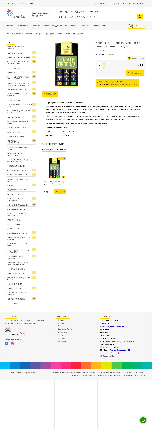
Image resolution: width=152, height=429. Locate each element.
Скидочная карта (64, 332)
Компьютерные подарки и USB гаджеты (18, 251)
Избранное (62, 341)
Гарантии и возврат (100, 3)
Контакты (61, 338)
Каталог (20, 34)
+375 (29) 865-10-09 (75, 17)
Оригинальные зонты (16, 209)
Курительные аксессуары (17, 205)
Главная (13, 34)
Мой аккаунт (12, 3)
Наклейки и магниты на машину (17, 245)
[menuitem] (11, 26)
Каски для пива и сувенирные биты (19, 105)
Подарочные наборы (15, 117)
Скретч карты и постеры (17, 128)
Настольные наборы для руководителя (17, 215)
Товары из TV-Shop (14, 284)
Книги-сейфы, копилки (16, 89)
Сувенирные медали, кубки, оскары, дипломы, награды (18, 84)
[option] (55, 175)
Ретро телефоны (13, 220)
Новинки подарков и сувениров (15, 48)
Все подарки (12, 303)
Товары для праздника (16, 170)
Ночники (10, 185)
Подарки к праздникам (16, 53)
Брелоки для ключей (15, 273)
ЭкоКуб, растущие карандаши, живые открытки (19, 161)
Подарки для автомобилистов (14, 142)
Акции (60, 335)
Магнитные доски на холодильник (15, 154)
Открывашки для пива (16, 269)
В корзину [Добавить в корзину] (136, 73)
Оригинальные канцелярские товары (19, 279)
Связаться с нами (26, 3)
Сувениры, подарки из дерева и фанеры (19, 238)
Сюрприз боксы (13, 68)
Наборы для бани (14, 132)
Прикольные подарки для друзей (17, 148)
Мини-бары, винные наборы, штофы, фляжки (18, 63)
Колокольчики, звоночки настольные (17, 180)
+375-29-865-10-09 (110, 323)
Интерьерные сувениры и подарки (17, 122)
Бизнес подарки (13, 224)
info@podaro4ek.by (107, 356)
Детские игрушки (14, 288)
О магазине (62, 326)
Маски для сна (13, 194)
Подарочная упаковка (16, 299)
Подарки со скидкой (15, 72)
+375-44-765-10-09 (110, 320)
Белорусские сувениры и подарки (17, 294)
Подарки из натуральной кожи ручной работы (17, 264)
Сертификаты (114, 3)
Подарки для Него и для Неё (18, 57)
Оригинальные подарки (33, 34)
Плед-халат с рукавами (16, 190)
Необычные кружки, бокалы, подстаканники (18, 78)
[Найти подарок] (140, 16)
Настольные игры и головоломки (15, 200)
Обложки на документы (17, 175)
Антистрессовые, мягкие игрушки (17, 95)
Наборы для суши (14, 229)
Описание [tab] (50, 94)
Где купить (95, 12)
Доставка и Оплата (65, 329)
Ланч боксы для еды (15, 136)
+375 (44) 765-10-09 (75, 11)
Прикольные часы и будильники (15, 257)
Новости (125, 3)
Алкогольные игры (14, 100)
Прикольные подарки (16, 166)
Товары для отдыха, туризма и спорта (19, 112)
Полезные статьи (137, 3)
